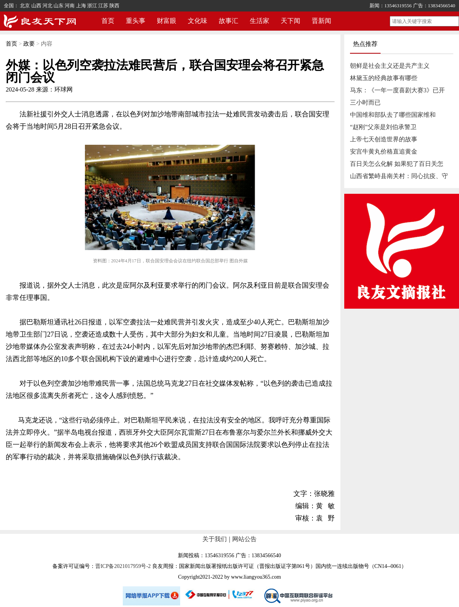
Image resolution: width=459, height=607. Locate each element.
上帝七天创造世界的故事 (383, 139)
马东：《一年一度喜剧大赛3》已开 (397, 90)
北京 (25, 5)
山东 (58, 5)
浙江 (92, 5)
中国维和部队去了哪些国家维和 (393, 114)
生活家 (259, 21)
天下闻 (290, 21)
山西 (36, 5)
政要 (29, 44)
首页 (107, 21)
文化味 (197, 21)
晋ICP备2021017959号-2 (123, 566)
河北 (47, 5)
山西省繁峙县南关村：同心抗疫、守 (399, 176)
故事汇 (228, 21)
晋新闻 (321, 21)
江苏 (103, 5)
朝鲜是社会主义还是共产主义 (390, 65)
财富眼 (166, 21)
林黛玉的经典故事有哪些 (383, 78)
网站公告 (244, 539)
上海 (81, 5)
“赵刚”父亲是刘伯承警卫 (383, 127)
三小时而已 (365, 102)
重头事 (135, 21)
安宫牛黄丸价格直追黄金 (383, 151)
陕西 (114, 5)
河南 (70, 5)
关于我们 (214, 539)
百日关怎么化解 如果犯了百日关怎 (396, 163)
